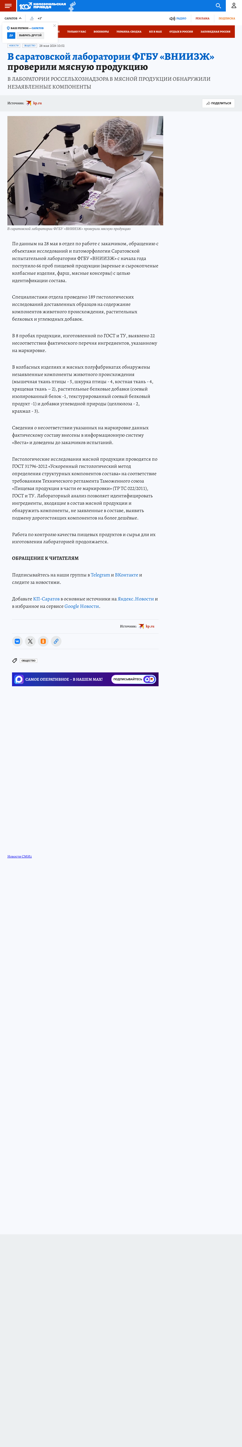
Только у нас (76, 31)
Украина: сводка (128, 31)
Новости (13, 46)
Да (11, 35)
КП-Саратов (46, 598)
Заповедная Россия (215, 31)
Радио (181, 18)
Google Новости (81, 606)
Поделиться (218, 103)
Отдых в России (181, 31)
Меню (6, 6)
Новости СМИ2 (19, 856)
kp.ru (37, 103)
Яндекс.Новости (136, 598)
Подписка (227, 18)
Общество (29, 46)
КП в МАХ (155, 31)
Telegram (100, 574)
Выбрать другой (30, 35)
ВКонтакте (126, 574)
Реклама (202, 18)
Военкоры (101, 31)
